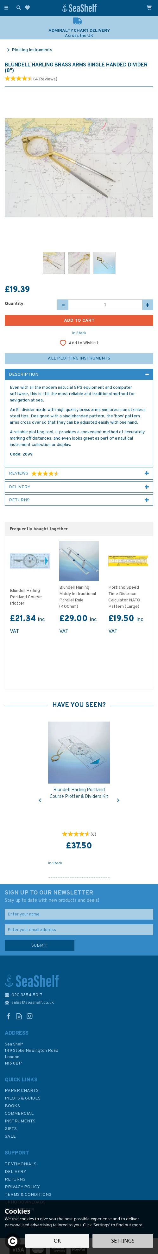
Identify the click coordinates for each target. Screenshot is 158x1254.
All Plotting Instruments (79, 358)
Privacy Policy (22, 1187)
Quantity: (14, 303)
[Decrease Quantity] (62, 304)
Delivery (15, 1172)
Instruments (20, 1121)
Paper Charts (22, 1090)
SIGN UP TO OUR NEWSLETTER (79, 896)
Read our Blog (19, 1016)
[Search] (17, 7)
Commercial (19, 1113)
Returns (15, 1179)
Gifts (11, 1129)
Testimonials (20, 1164)
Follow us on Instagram (30, 1016)
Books (12, 1106)
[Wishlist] (28, 8)
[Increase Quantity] (147, 304)
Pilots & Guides (23, 1098)
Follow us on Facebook (9, 1016)
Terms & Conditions (28, 1194)
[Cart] (149, 7)
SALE (10, 1136)
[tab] (79, 374)
